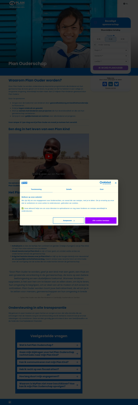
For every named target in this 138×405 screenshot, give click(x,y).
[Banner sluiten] (115, 183)
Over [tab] (102, 189)
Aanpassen (68, 220)
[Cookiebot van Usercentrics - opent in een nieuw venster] (101, 182)
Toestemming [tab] (36, 189)
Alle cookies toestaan (100, 220)
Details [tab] (69, 189)
